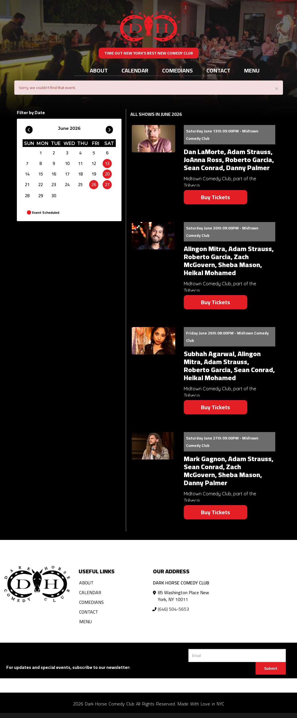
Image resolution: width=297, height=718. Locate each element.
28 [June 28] (27, 195)
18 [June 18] (80, 174)
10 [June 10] (67, 163)
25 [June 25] (80, 184)
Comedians (177, 70)
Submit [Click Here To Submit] (270, 668)
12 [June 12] (93, 163)
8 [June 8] (40, 163)
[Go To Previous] (29, 128)
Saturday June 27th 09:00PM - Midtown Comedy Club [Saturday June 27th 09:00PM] (222, 441)
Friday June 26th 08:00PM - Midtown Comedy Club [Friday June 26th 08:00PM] (227, 336)
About (99, 70)
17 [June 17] (67, 174)
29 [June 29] (40, 195)
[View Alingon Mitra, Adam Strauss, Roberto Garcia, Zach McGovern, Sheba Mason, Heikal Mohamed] (153, 235)
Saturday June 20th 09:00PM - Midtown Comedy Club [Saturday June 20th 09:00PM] (222, 231)
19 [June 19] (93, 174)
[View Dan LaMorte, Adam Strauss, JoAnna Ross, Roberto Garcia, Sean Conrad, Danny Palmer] (153, 138)
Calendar (134, 70)
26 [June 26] (93, 184)
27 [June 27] (107, 184)
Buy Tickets (215, 197)
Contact (218, 70)
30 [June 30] (53, 195)
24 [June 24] (67, 184)
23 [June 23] (53, 184)
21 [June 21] (27, 184)
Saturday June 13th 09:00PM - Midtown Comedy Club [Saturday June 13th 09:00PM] (222, 134)
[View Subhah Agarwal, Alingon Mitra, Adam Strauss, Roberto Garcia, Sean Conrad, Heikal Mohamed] (153, 340)
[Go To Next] (109, 128)
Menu (252, 70)
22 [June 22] (40, 184)
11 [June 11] (80, 163)
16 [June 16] (53, 174)
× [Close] (276, 88)
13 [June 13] (107, 163)
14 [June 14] (27, 174)
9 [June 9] (54, 163)
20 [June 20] (107, 174)
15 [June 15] (40, 174)
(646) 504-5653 (173, 609)
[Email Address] (237, 655)
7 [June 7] (27, 163)
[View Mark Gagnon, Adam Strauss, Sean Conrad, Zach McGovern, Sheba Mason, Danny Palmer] (153, 445)
